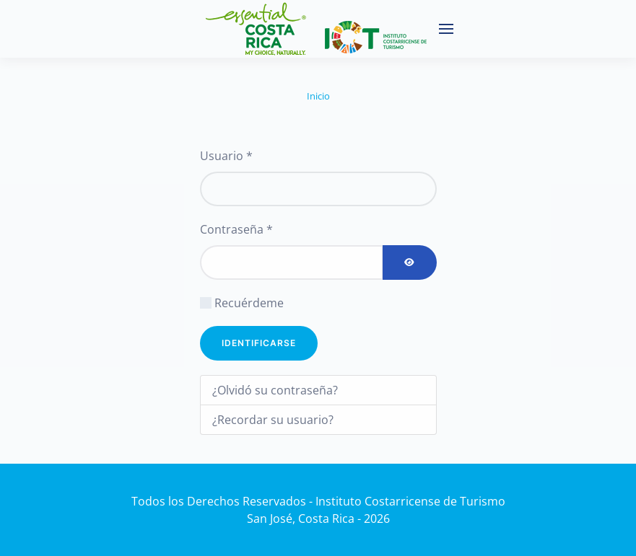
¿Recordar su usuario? (273, 420)
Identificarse (259, 342)
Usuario (226, 156)
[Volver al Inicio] (311, 29)
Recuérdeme (249, 303)
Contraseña (236, 229)
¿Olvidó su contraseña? (275, 390)
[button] (446, 29)
